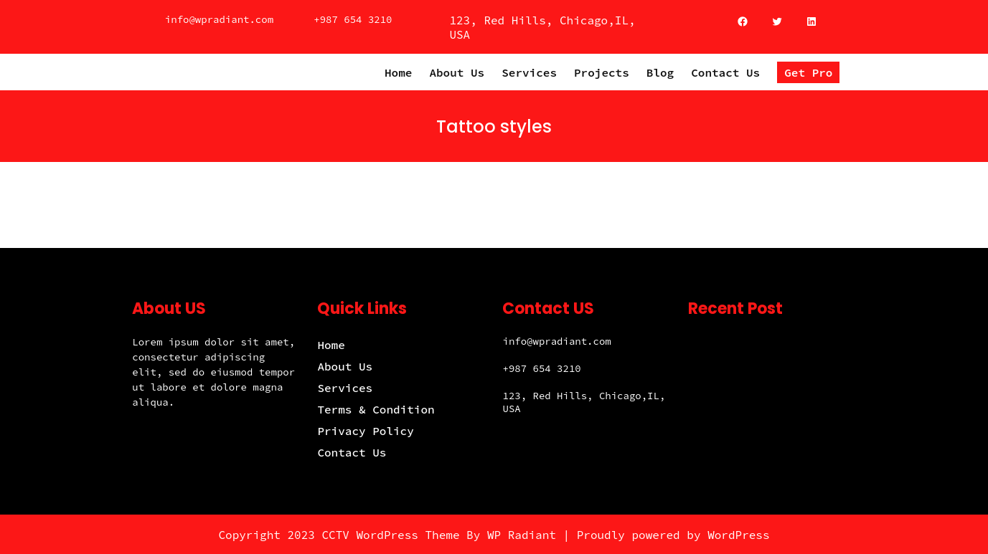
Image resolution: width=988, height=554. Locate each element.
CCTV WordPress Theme (390, 534)
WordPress (738, 534)
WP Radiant (521, 534)
